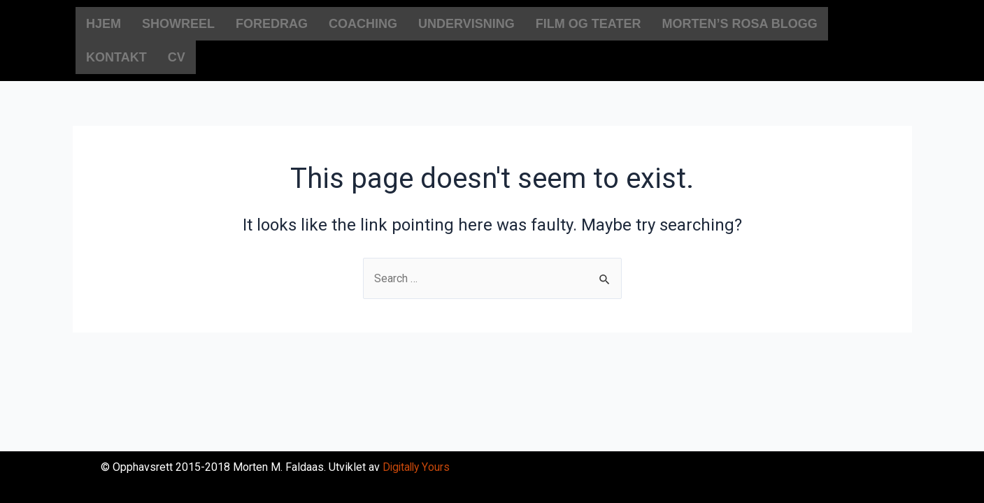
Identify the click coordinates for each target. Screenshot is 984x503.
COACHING (363, 24)
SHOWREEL (178, 24)
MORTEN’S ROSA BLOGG (739, 24)
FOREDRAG (272, 24)
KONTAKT (116, 57)
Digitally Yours (417, 467)
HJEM (103, 24)
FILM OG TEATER (588, 24)
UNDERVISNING (466, 24)
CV (176, 57)
